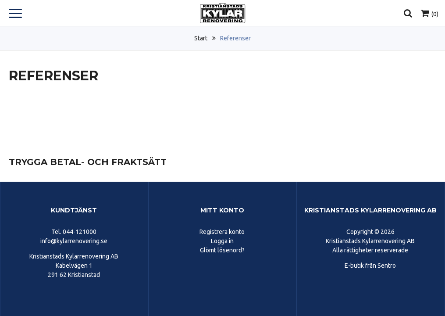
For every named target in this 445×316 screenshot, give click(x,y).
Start (200, 38)
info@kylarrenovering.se (73, 240)
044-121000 (79, 231)
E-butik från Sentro (370, 265)
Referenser (235, 38)
